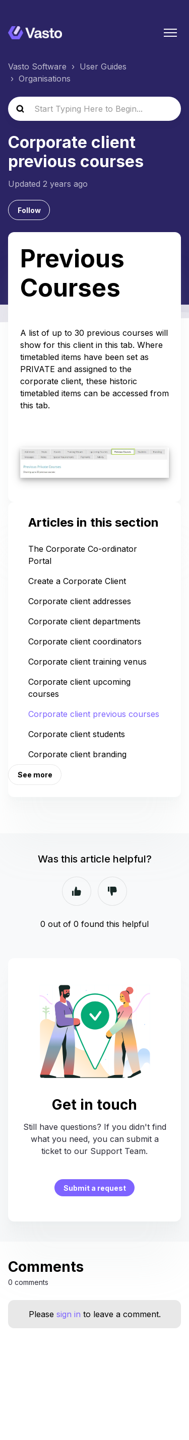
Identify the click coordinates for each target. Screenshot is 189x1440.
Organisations (45, 79)
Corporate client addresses (79, 601)
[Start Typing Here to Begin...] (94, 109)
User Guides (103, 66)
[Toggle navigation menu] (170, 32)
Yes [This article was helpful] (76, 891)
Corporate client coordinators (85, 641)
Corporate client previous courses (93, 714)
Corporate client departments (84, 621)
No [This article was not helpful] (112, 891)
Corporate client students (76, 734)
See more (35, 774)
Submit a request (95, 1188)
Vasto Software (37, 66)
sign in (68, 1314)
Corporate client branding (77, 754)
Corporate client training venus (87, 662)
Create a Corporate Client (77, 581)
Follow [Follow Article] (29, 210)
